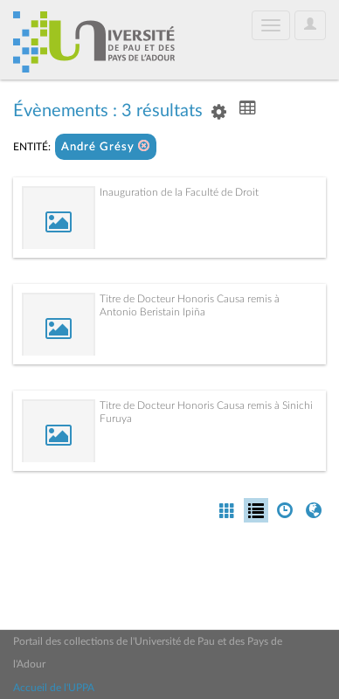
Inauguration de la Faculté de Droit (179, 192)
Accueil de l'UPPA (53, 687)
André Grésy (105, 146)
